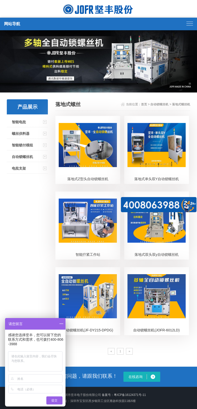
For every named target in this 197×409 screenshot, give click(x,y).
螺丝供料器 (20, 134)
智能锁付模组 (22, 145)
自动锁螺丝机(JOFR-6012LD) (156, 330)
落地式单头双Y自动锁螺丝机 (156, 179)
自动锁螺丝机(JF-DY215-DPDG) (87, 330)
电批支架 (19, 168)
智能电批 (19, 122)
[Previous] (111, 351)
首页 (144, 104)
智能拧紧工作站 (88, 255)
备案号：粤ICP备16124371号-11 (124, 395)
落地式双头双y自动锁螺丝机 (157, 255)
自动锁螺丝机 (22, 157)
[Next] (129, 351)
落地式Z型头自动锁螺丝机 (87, 179)
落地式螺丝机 (181, 104)
